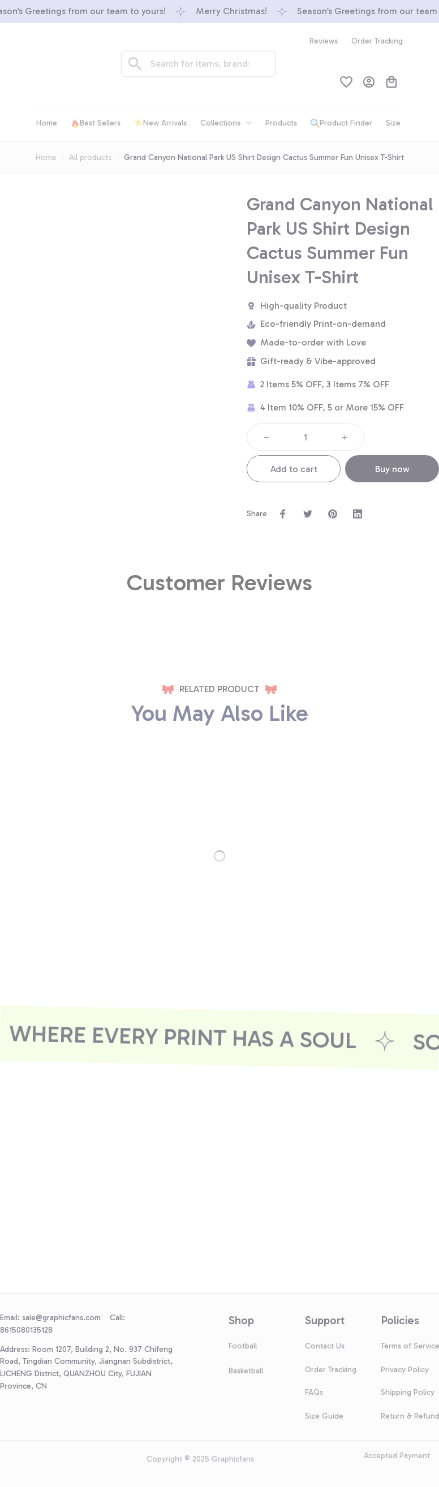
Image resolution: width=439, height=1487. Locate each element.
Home (46, 157)
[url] (66, 1318)
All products (90, 157)
